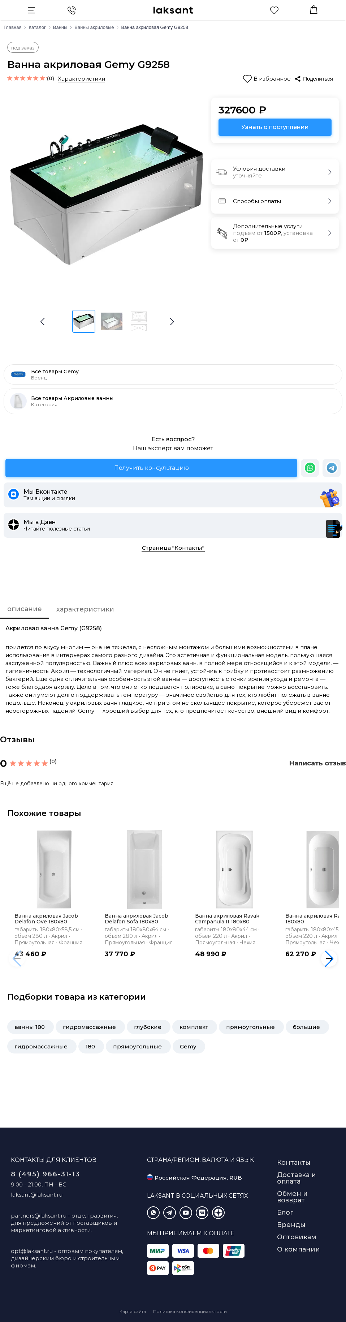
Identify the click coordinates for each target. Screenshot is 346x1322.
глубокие (147, 1026)
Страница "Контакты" (173, 547)
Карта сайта (133, 1311)
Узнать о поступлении (275, 127)
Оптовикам (296, 1237)
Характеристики (81, 78)
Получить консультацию (151, 467)
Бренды (291, 1225)
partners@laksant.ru (38, 1215)
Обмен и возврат (292, 1197)
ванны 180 (29, 1026)
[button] (172, 322)
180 (90, 1046)
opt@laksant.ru (32, 1251)
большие (306, 1026)
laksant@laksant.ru (36, 1194)
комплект (194, 1026)
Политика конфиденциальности (190, 1311)
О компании (298, 1249)
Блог (285, 1212)
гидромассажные (89, 1026)
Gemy (188, 1046)
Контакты (294, 1163)
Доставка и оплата (296, 1178)
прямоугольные (250, 1026)
